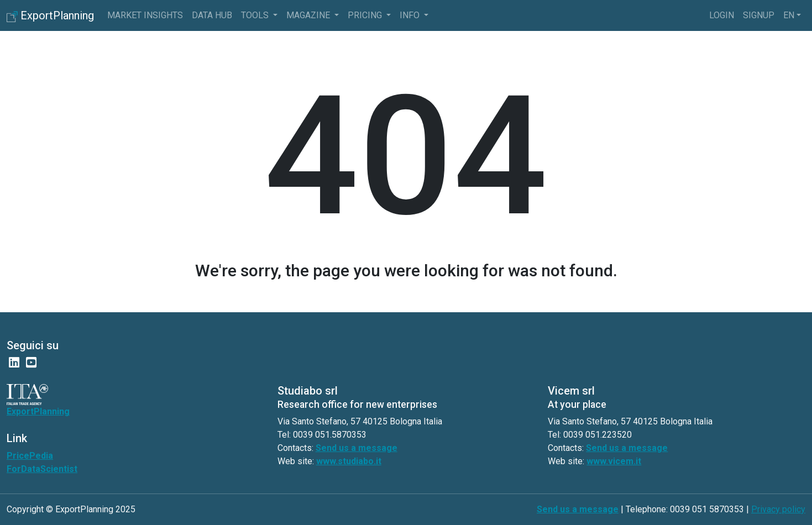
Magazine (309, 15)
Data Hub (212, 15)
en (788, 15)
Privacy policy (778, 509)
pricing (366, 15)
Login (721, 15)
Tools (256, 15)
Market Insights (145, 15)
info (411, 15)
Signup (758, 15)
